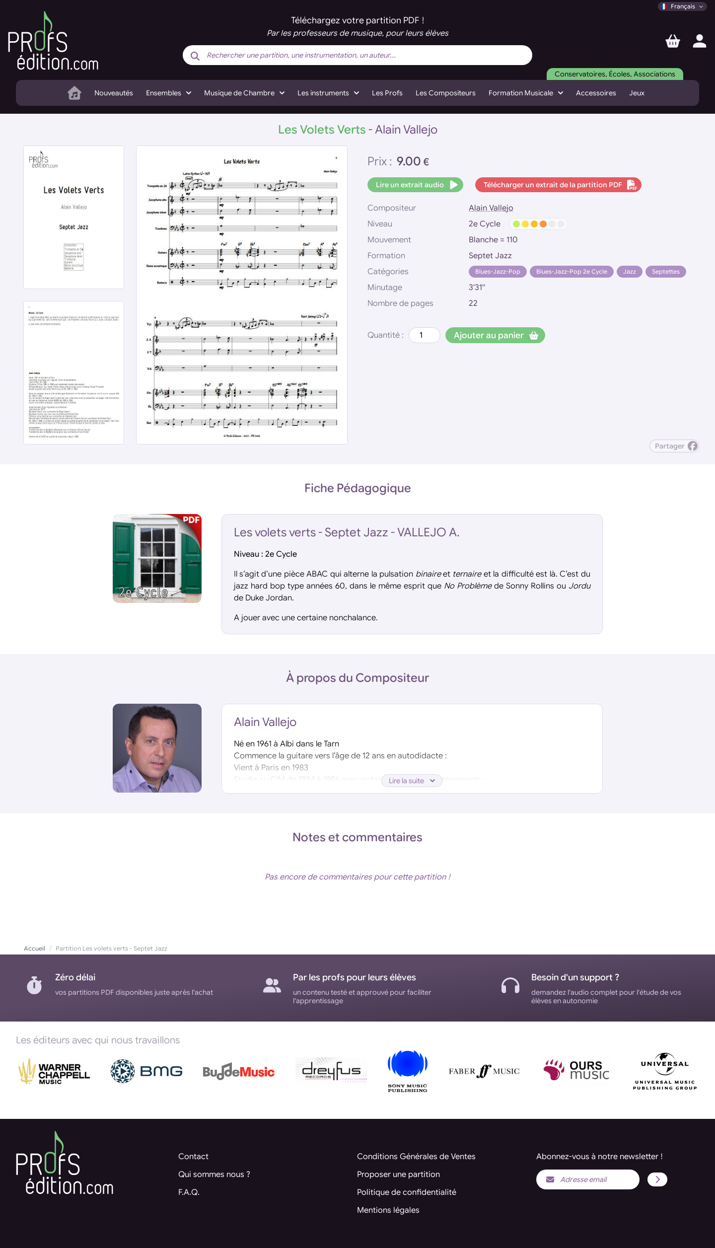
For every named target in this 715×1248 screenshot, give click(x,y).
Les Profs (387, 92)
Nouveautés (113, 92)
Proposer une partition (398, 1174)
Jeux (636, 92)
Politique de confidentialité (406, 1192)
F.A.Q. (189, 1192)
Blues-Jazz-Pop (497, 271)
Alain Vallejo (491, 208)
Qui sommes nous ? (214, 1174)
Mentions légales (388, 1210)
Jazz (629, 271)
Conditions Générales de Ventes (416, 1157)
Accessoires (596, 92)
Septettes (666, 271)
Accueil (34, 948)
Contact (193, 1157)
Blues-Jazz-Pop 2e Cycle (571, 271)
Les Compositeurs (446, 92)
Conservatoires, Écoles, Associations (615, 74)
